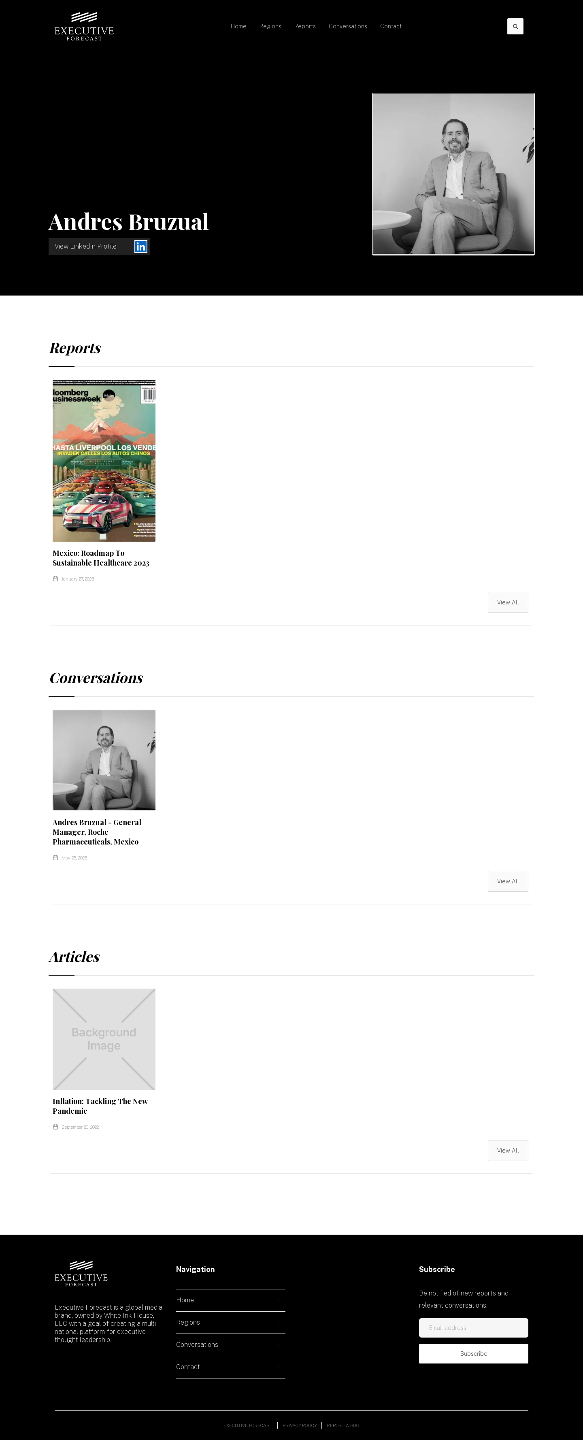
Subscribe (473, 1354)
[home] (84, 26)
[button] (270, 26)
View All (508, 602)
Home (239, 26)
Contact (391, 26)
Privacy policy (300, 1425)
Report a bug (343, 1425)
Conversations (348, 26)
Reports (305, 26)
